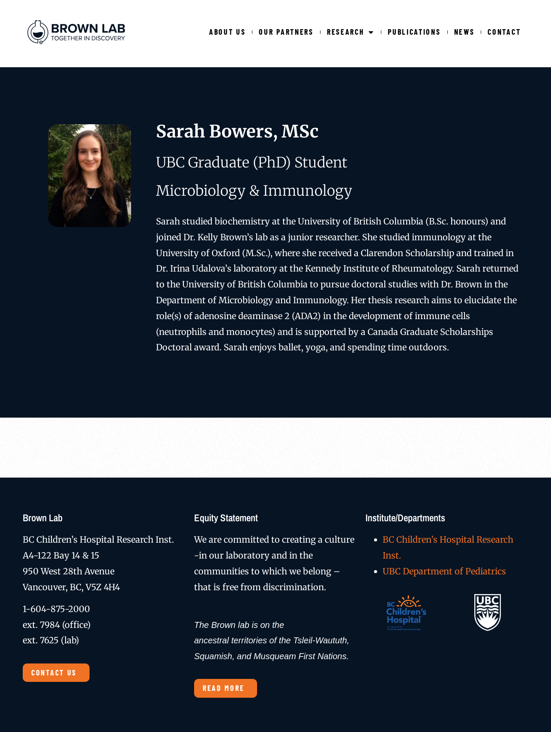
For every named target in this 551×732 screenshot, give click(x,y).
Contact (504, 31)
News (464, 31)
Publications (414, 31)
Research (350, 32)
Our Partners (286, 31)
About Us (227, 31)
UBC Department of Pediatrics (444, 571)
